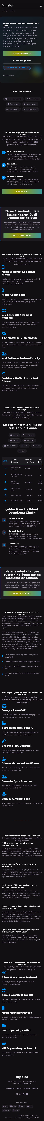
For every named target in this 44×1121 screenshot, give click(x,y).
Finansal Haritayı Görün (22, 61)
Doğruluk (35, 1089)
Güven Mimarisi (12, 109)
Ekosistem (26, 1089)
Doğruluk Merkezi (31, 109)
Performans (10, 1089)
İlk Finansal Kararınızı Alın (22, 54)
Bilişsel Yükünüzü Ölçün (22, 593)
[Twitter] (17, 1094)
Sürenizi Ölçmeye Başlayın (22, 235)
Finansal (19, 1089)
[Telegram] (27, 1094)
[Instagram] (20, 1094)
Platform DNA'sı (30, 104)
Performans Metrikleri (13, 99)
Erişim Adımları (33, 99)
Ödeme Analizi (13, 104)
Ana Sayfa (5, 11)
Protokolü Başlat (22, 192)
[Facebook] (24, 1094)
